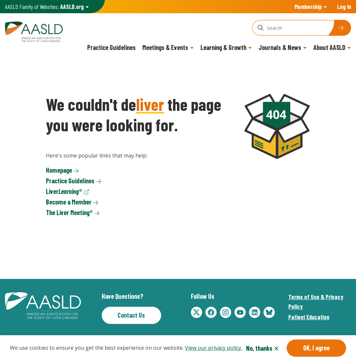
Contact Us (131, 315)
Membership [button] (308, 6)
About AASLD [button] (329, 47)
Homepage (59, 170)
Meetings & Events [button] (165, 47)
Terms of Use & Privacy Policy (315, 301)
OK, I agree (316, 349)
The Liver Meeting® (69, 212)
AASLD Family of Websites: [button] (44, 7)
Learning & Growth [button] (223, 47)
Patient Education (308, 317)
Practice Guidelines (111, 47)
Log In (344, 6)
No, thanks (259, 350)
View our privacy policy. (213, 349)
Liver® (64, 191)
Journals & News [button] (280, 47)
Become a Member (68, 202)
